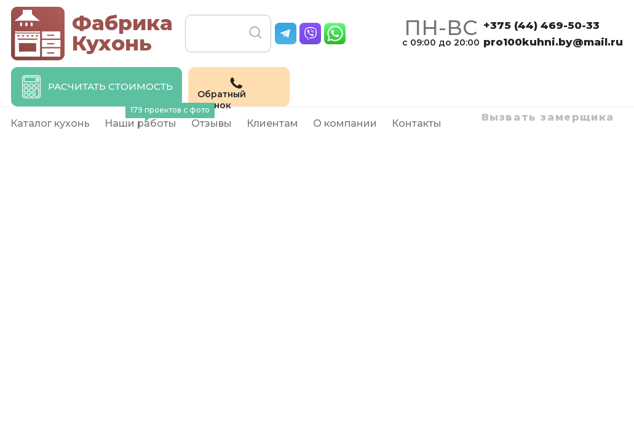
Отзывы (211, 123)
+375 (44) (541, 25)
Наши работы (144, 117)
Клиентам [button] (272, 123)
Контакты (417, 123)
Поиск (256, 33)
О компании (345, 123)
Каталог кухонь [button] (50, 123)
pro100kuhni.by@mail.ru (553, 42)
